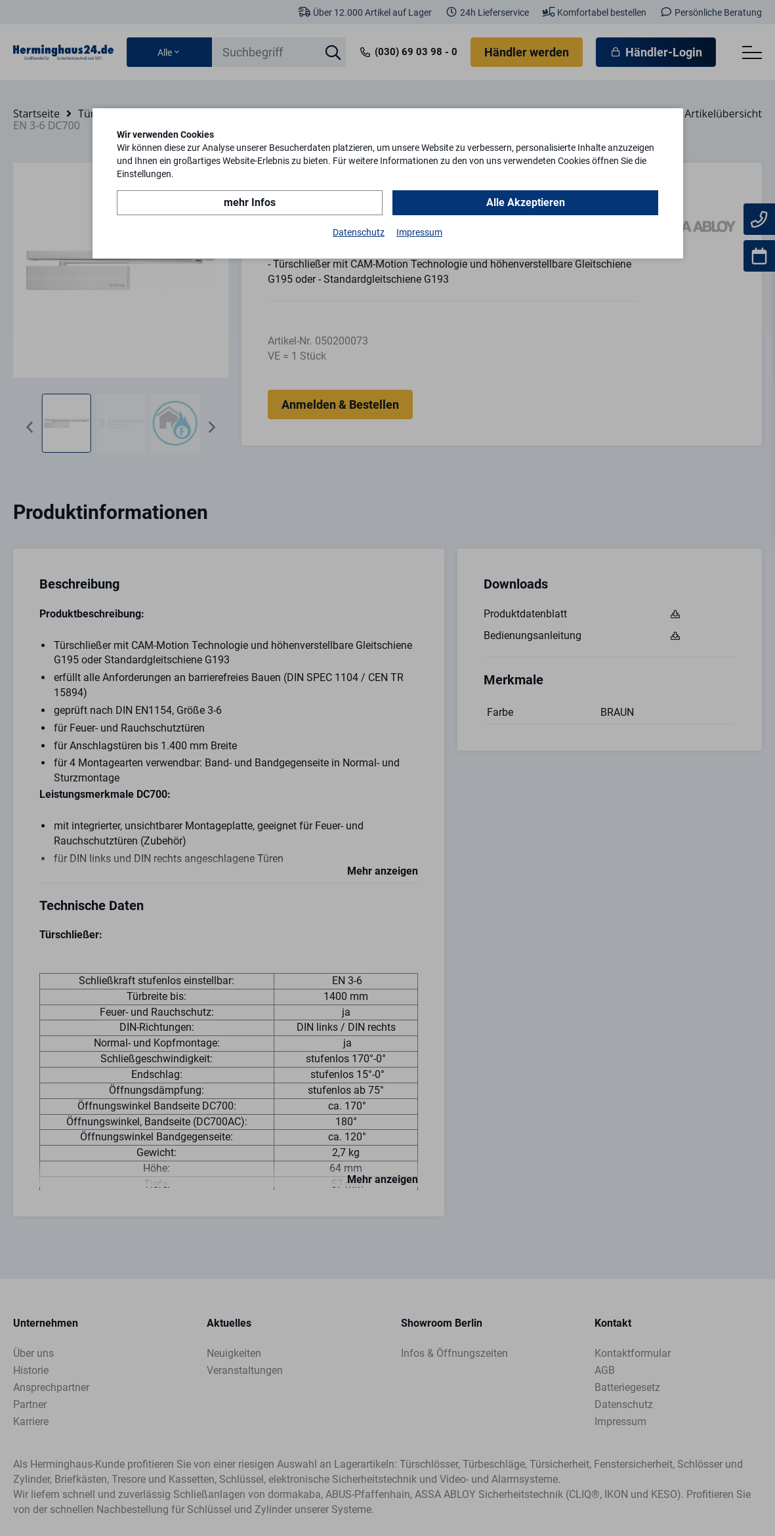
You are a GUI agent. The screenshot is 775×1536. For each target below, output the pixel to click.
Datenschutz (359, 232)
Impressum (419, 232)
